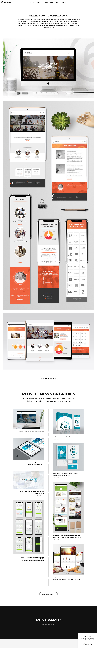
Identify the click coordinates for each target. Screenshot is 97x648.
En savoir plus (91, 641)
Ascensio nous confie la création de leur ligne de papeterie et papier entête (91, 2)
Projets (39, 2)
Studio (32, 2)
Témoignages (49, 2)
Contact (64, 2)
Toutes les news (94, 2)
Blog (57, 2)
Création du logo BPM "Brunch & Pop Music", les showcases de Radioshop (88, 2)
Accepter (87, 644)
